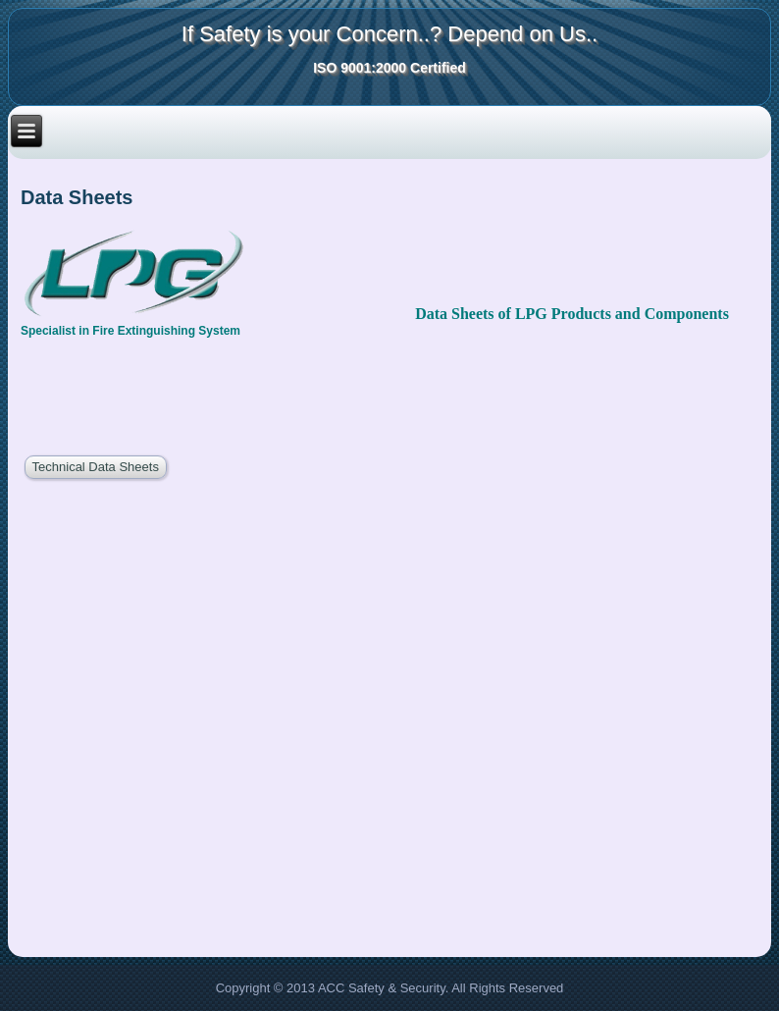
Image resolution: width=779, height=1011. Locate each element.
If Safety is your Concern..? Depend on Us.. (389, 34)
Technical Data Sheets (95, 466)
